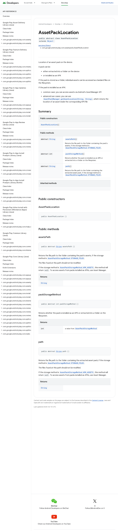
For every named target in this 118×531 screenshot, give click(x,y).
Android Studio (107, 3)
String (52, 139)
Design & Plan (46, 3)
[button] (15, 39)
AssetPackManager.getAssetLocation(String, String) (68, 99)
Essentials (28, 3)
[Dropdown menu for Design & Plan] (55, 3)
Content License (97, 400)
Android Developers (45, 24)
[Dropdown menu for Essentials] (35, 3)
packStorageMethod (74, 154)
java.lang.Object (44, 45)
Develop (57, 24)
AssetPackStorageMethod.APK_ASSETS (76, 267)
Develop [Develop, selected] (64, 3)
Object (50, 41)
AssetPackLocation (49, 125)
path (67, 166)
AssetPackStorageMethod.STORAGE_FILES (83, 148)
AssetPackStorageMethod (86, 328)
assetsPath (70, 139)
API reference (10, 11)
